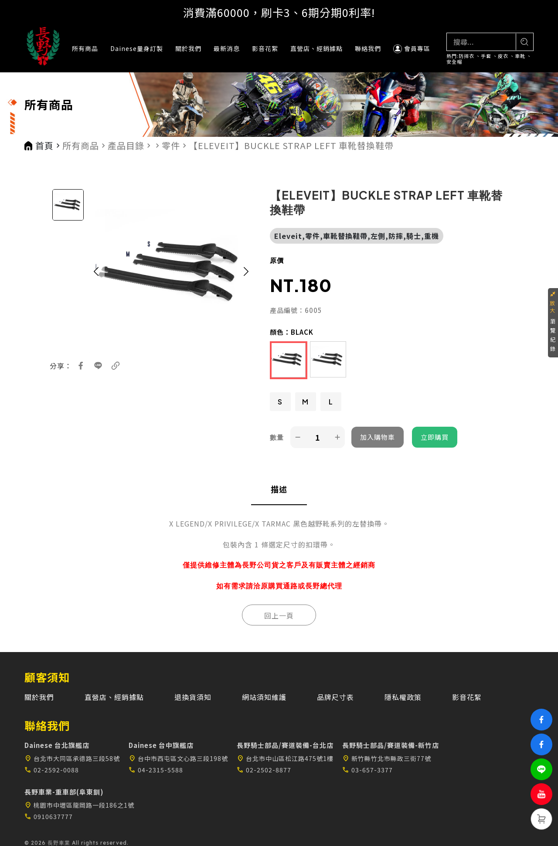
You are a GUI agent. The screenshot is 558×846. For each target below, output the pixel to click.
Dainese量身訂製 (136, 48)
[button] (96, 271)
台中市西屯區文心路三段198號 (178, 758)
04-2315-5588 (156, 769)
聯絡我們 (368, 48)
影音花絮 (265, 48)
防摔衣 (466, 56)
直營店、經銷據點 (316, 48)
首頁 (44, 145)
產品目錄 (126, 145)
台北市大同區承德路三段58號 (72, 758)
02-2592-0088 (51, 769)
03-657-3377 (367, 769)
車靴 (520, 56)
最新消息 (227, 48)
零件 (171, 145)
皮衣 (503, 56)
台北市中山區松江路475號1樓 (285, 758)
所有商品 (85, 48)
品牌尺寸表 (335, 696)
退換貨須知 (192, 696)
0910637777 (48, 816)
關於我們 (188, 48)
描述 (279, 489)
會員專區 (411, 48)
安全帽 (454, 62)
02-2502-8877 (264, 769)
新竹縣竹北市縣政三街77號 (386, 758)
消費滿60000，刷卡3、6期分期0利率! (279, 12)
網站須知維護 (264, 696)
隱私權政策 (403, 696)
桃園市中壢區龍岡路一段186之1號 (79, 805)
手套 (486, 56)
